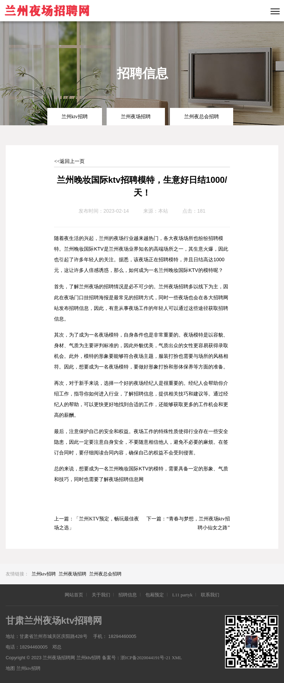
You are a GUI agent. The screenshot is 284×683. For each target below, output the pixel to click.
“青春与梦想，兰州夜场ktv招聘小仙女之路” (198, 523)
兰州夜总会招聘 (201, 116)
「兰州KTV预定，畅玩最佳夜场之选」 (96, 523)
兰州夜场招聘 (136, 116)
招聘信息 (127, 594)
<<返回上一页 (69, 161)
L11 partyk (182, 594)
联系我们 (210, 594)
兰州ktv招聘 (74, 116)
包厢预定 (154, 594)
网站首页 (74, 594)
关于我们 (101, 594)
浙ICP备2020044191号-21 (146, 657)
